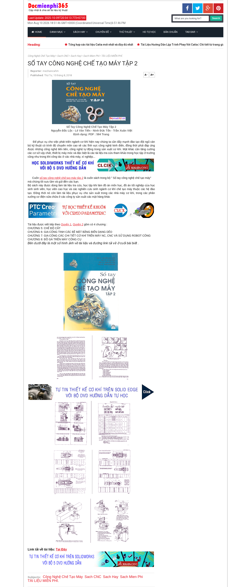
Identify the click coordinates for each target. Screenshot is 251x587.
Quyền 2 (78, 224)
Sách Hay (80, 31)
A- (146, 74)
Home (37, 31)
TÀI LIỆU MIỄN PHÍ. (112, 55)
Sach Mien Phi (91, 55)
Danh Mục (57, 31)
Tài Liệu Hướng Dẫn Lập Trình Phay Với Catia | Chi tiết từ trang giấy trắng (188, 44)
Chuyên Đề (103, 31)
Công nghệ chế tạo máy (41, 55)
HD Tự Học (149, 31)
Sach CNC (63, 55)
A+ (152, 74)
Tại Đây (61, 549)
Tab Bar (191, 31)
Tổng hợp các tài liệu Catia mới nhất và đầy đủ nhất (101, 44)
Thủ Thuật (127, 31)
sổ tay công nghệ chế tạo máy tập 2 (61, 177)
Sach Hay (76, 55)
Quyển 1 (66, 224)
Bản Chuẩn (170, 31)
